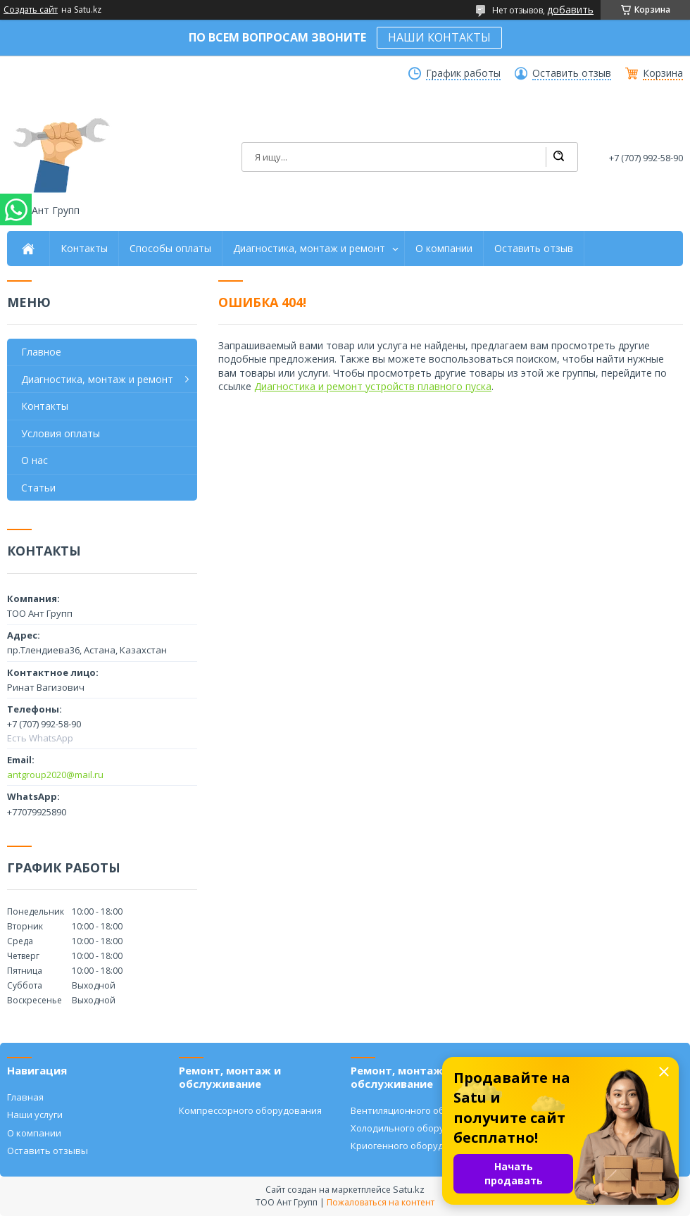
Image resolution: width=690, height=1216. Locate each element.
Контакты (84, 248)
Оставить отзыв (571, 73)
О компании (443, 248)
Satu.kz (409, 1189)
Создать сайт (31, 10)
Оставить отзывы (47, 1150)
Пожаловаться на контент (380, 1202)
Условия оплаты (60, 433)
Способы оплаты (170, 248)
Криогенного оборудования (414, 1145)
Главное (41, 351)
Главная (25, 1097)
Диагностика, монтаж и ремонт (309, 248)
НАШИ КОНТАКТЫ (439, 37)
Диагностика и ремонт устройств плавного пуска (372, 386)
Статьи (38, 487)
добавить (570, 9)
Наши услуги (35, 1114)
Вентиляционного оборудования (425, 1110)
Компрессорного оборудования (250, 1110)
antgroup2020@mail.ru (55, 774)
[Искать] (558, 157)
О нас (34, 460)
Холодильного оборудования (417, 1128)
